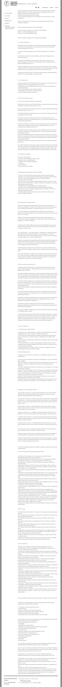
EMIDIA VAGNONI (27, 4)
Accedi (56, 7)
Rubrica (51, 7)
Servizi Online (45, 7)
